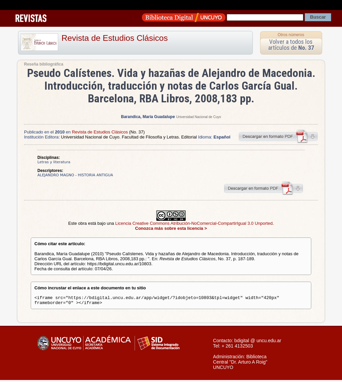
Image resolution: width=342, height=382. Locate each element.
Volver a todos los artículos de (291, 44)
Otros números (291, 34)
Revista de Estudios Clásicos (114, 37)
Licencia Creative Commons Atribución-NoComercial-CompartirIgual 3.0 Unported (194, 223)
